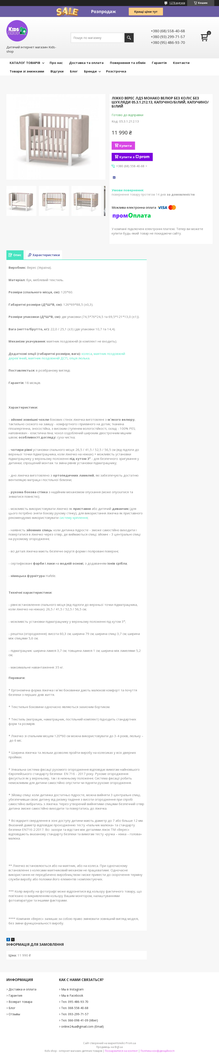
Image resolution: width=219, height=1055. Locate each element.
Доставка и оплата (22, 989)
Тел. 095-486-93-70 (74, 1002)
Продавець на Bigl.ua (109, 1047)
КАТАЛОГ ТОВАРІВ (25, 62)
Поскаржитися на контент (121, 1051)
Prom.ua (131, 1043)
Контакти (181, 62)
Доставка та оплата (86, 62)
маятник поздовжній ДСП (48, 358)
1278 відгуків (177, 3)
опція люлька (79, 358)
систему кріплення (73, 517)
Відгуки (57, 71)
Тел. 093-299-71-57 (74, 1014)
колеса (87, 353)
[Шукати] (129, 37)
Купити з (134, 157)
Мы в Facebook (72, 995)
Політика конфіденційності (158, 1051)
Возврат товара (20, 1002)
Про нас (56, 62)
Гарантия (15, 995)
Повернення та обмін (127, 62)
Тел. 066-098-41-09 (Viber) (79, 1020)
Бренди (90, 71)
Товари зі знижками (27, 71)
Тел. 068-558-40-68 (74, 1008)
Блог (74, 71)
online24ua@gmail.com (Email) (82, 1026)
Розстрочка (116, 71)
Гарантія (159, 62)
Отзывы (14, 1014)
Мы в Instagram (72, 989)
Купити (125, 145)
